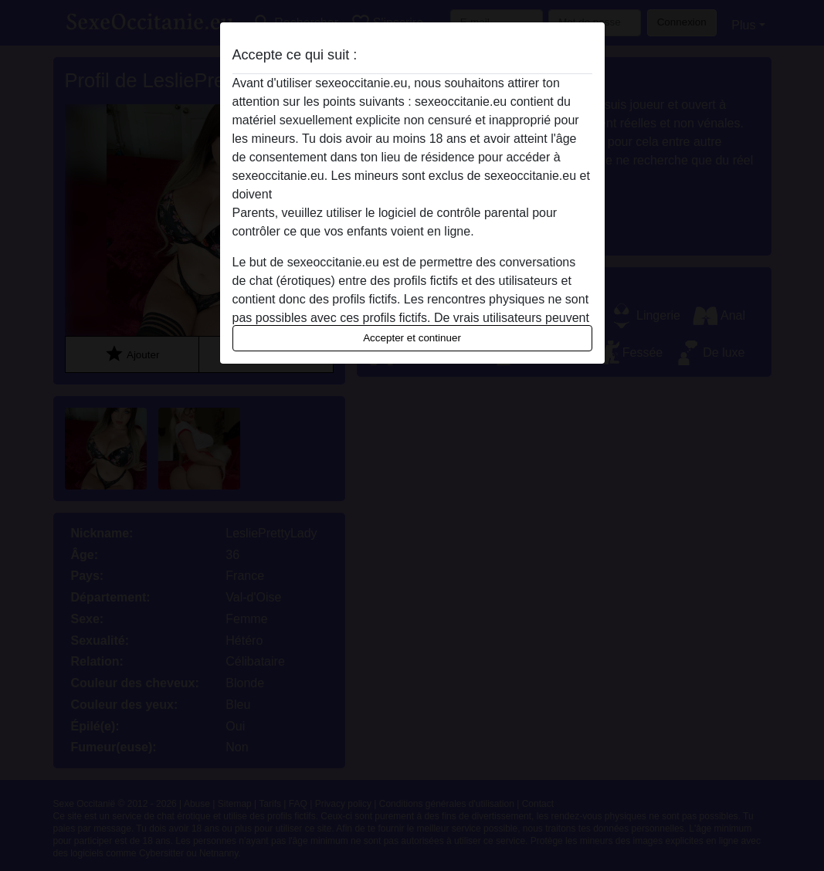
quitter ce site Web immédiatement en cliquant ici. (412, 194)
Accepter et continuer (412, 338)
